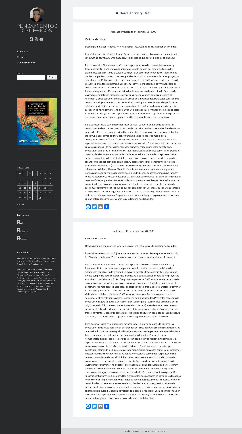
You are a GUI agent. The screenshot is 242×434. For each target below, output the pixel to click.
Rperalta (128, 31)
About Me (22, 51)
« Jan (19, 204)
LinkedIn (22, 222)
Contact (21, 56)
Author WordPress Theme (136, 431)
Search (20, 73)
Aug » (24, 204)
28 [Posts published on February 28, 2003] (40, 197)
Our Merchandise (26, 62)
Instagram (22, 230)
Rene (128, 230)
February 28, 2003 (146, 31)
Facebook (22, 238)
